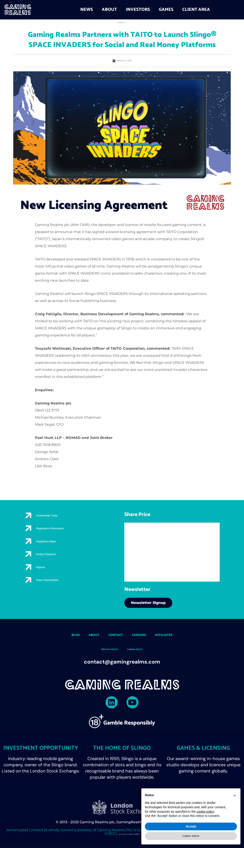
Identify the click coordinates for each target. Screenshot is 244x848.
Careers (145, 634)
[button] (234, 795)
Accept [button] (191, 826)
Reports (48, 576)
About (109, 9)
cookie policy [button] (205, 811)
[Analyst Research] (29, 562)
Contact (112, 634)
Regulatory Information (67, 530)
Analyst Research (59, 560)
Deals (122, 22)
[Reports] (29, 578)
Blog (56, 634)
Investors (138, 9)
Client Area (196, 9)
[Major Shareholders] (29, 593)
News (86, 9)
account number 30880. (129, 835)
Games (166, 9)
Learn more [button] (191, 836)
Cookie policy (140, 649)
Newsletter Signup (148, 602)
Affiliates (180, 634)
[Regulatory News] (29, 547)
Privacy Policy (104, 649)
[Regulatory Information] (29, 531)
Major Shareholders (62, 591)
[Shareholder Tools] (29, 516)
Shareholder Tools (61, 514)
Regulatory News (59, 545)
